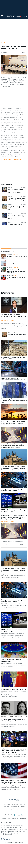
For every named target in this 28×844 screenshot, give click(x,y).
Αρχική (9, 818)
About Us (4, 818)
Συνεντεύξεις (15, 806)
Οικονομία (15, 804)
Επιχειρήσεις (7, 804)
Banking (22, 804)
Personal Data (22, 818)
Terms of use (14, 818)
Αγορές (9, 809)
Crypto (23, 806)
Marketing (5, 43)
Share (24, 52)
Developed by (14, 815)
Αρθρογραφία (17, 809)
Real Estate (7, 806)
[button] (2, 16)
